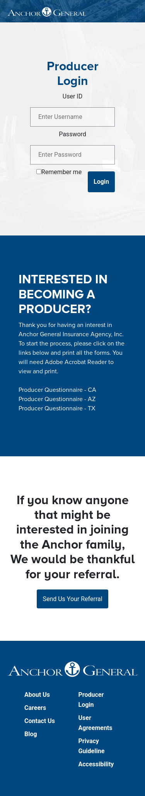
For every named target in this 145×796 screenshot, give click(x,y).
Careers (35, 707)
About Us (37, 694)
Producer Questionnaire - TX (57, 408)
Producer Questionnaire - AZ (57, 399)
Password (72, 134)
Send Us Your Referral (72, 599)
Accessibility (96, 764)
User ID (72, 96)
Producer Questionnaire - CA (57, 390)
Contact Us (39, 721)
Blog (30, 734)
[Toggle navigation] (128, 11)
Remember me (61, 172)
